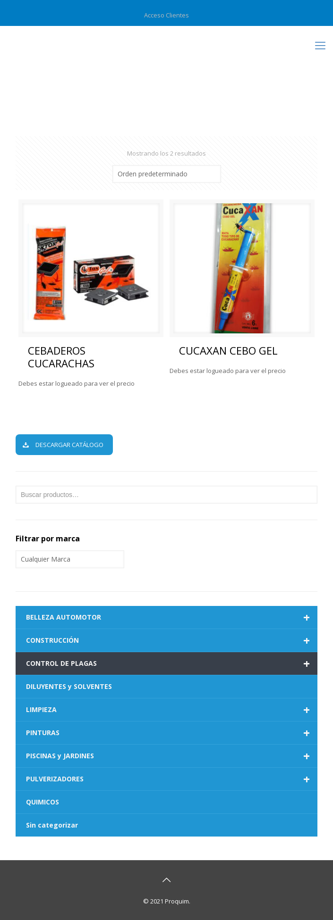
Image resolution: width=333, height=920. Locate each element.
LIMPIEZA (171, 709)
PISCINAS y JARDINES (171, 756)
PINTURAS (171, 732)
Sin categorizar (52, 825)
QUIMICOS (42, 801)
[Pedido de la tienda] (166, 174)
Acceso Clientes (166, 15)
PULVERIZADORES (171, 779)
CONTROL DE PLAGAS (171, 663)
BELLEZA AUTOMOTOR (171, 617)
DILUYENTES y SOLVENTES (69, 686)
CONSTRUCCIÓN (171, 640)
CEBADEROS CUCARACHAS (61, 356)
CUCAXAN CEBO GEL (228, 350)
